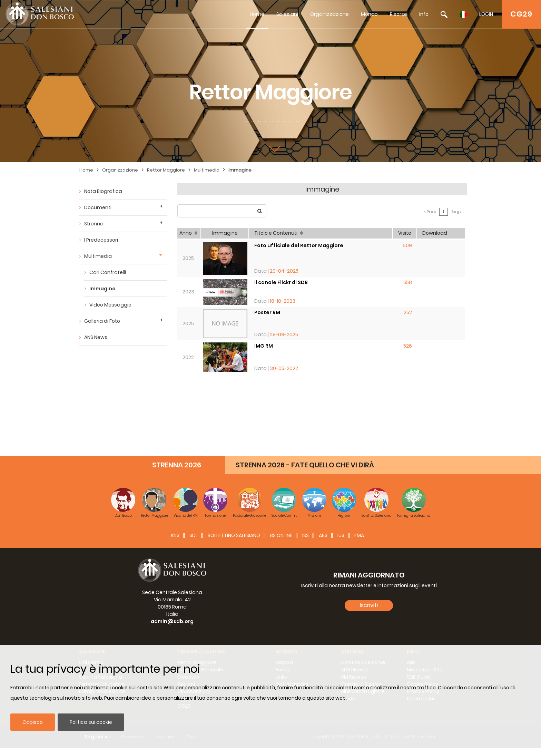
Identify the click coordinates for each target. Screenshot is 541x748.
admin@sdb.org (172, 621)
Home (257, 14)
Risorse (398, 14)
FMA (359, 535)
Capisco (32, 722)
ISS (305, 535)
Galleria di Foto (102, 321)
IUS (340, 535)
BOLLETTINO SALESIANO (234, 535)
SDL (193, 535)
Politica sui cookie (91, 722)
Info (424, 14)
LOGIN (486, 14)
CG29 (521, 14)
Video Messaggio (110, 304)
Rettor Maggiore (166, 170)
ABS (323, 535)
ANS (174, 535)
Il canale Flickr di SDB (281, 282)
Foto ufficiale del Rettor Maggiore (298, 245)
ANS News (95, 337)
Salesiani (287, 14)
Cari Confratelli (107, 272)
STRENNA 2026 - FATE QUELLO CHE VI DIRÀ (305, 465)
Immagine (240, 170)
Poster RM (267, 312)
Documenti (97, 207)
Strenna (94, 223)
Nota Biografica (103, 191)
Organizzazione (329, 14)
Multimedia (206, 170)
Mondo (369, 14)
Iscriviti (369, 605)
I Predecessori (101, 239)
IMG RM (263, 345)
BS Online (281, 535)
